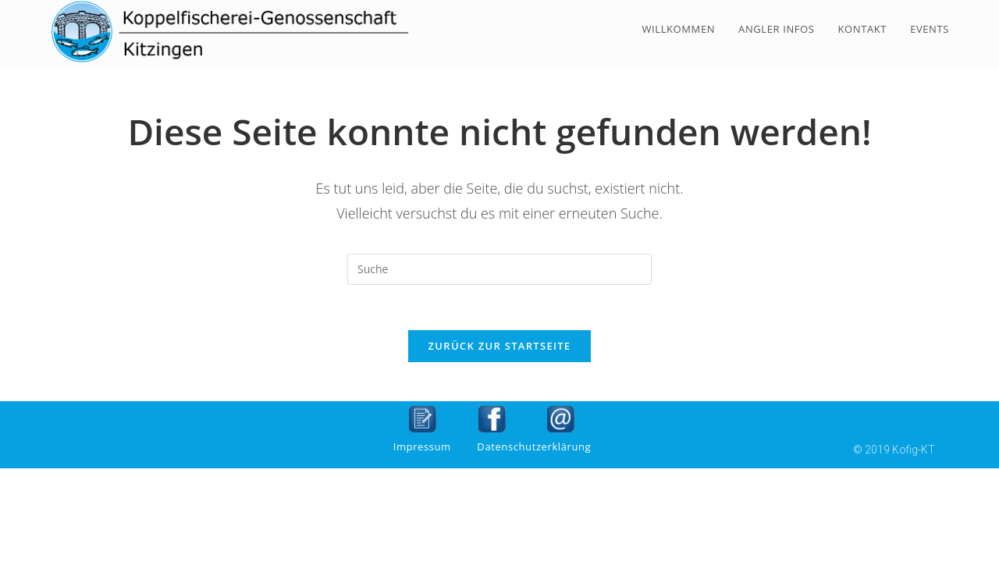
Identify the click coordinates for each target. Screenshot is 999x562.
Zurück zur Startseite (499, 347)
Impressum (422, 448)
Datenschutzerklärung (534, 448)
